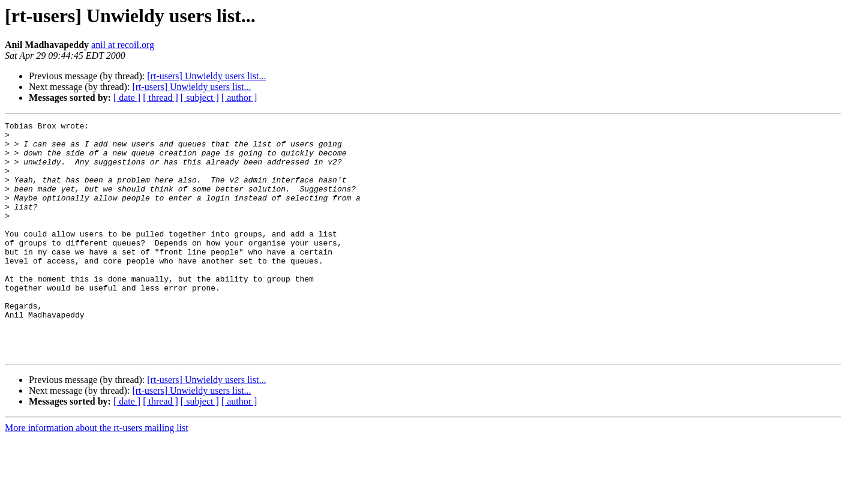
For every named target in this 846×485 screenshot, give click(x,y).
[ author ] (239, 97)
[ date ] (126, 97)
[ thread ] (160, 97)
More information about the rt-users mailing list (96, 474)
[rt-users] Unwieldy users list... (206, 76)
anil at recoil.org (122, 45)
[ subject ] (200, 97)
